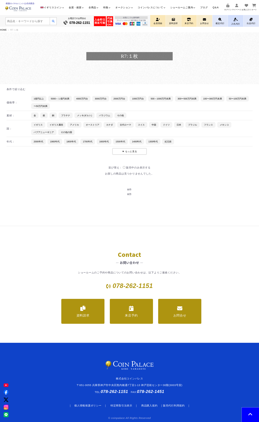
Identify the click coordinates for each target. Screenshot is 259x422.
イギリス (38, 124)
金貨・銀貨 (76, 7)
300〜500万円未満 (187, 98)
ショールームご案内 (182, 7)
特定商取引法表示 (121, 405)
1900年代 (55, 141)
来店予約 (131, 311)
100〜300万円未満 (212, 98)
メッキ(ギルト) (84, 115)
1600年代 (104, 141)
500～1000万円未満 (161, 98)
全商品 (93, 7)
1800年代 (71, 141)
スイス (141, 124)
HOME (3, 30)
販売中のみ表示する (137, 167)
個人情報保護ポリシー (88, 405)
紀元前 (168, 141)
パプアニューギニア (44, 132)
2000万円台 (119, 98)
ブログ (204, 7)
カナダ (109, 124)
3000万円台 (101, 98)
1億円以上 (39, 98)
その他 (120, 115)
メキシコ (224, 124)
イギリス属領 (56, 124)
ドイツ (166, 124)
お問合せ (179, 311)
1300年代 (153, 141)
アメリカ (74, 124)
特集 (107, 7)
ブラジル (192, 124)
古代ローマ (125, 124)
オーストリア (92, 124)
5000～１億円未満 (60, 98)
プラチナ (65, 115)
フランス (208, 124)
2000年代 (38, 141)
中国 (154, 124)
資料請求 (82, 311)
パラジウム (104, 115)
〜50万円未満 (40, 106)
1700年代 (87, 141)
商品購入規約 (149, 405)
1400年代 (137, 141)
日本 (179, 124)
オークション (124, 7)
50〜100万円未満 (237, 98)
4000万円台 (82, 98)
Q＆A (215, 7)
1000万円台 (138, 98)
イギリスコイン (52, 7)
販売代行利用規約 (174, 405)
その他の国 (66, 132)
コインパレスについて (151, 7)
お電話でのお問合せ (77, 21)
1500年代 (120, 141)
